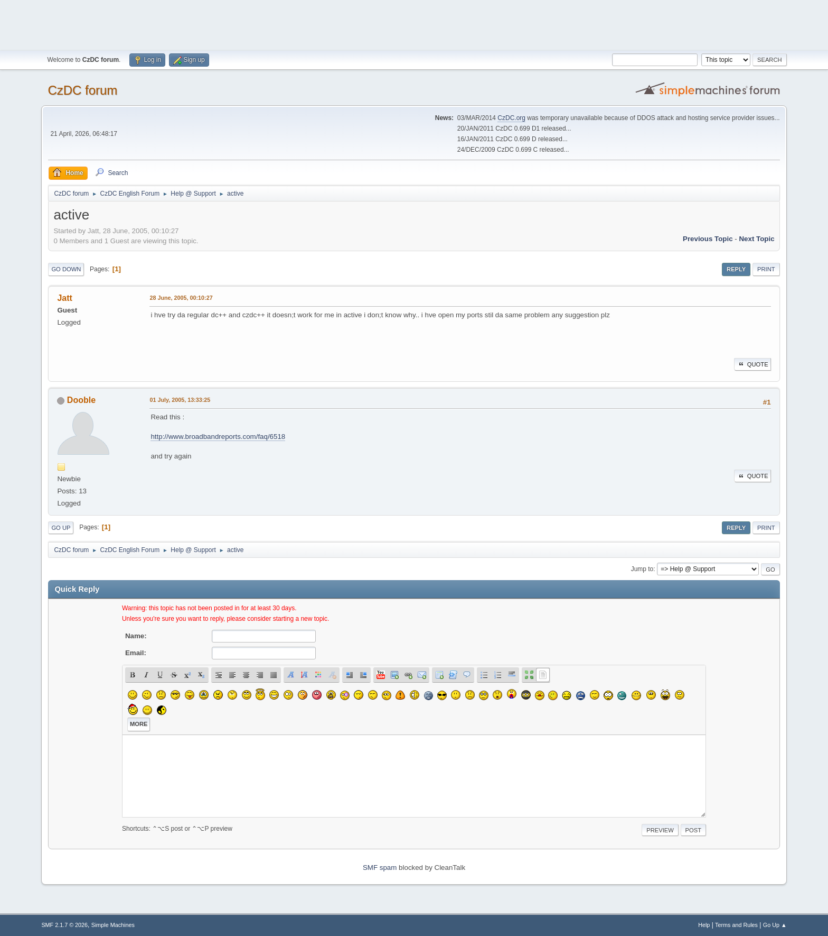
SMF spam (380, 867)
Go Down (66, 269)
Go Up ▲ (775, 925)
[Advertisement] (414, 24)
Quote (752, 364)
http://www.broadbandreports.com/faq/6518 (217, 437)
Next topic (756, 239)
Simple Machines (113, 925)
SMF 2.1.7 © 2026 (64, 925)
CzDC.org (511, 118)
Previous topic (708, 239)
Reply (736, 269)
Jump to (642, 569)
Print (766, 269)
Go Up (60, 528)
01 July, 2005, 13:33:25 (179, 400)
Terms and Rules (736, 925)
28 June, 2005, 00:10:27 (180, 298)
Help (704, 925)
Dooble (81, 400)
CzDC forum (82, 90)
